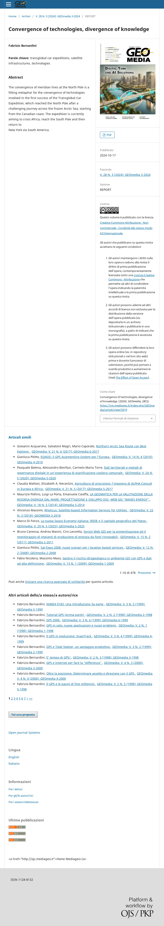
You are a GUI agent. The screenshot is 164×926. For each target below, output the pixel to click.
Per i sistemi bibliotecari (23, 802)
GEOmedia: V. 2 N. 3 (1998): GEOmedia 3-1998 (106, 657)
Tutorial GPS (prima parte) (65, 615)
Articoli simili (20, 437)
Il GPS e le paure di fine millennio (70, 684)
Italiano (14, 763)
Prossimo (144, 573)
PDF (109, 135)
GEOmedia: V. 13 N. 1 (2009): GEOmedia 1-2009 (80, 563)
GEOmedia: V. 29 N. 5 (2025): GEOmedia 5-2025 (51, 526)
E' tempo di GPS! (58, 657)
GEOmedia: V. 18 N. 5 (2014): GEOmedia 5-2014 (51, 505)
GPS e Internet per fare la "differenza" (74, 663)
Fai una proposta (23, 714)
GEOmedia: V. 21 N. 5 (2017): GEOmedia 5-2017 (79, 489)
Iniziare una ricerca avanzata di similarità (55, 582)
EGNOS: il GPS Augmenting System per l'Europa (75, 457)
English (14, 757)
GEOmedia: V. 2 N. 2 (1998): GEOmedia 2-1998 (119, 615)
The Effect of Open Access (132, 377)
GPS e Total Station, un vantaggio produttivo (78, 647)
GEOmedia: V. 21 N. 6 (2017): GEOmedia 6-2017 (65, 451)
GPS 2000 (53, 620)
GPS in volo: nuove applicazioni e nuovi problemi (81, 625)
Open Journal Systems (24, 733)
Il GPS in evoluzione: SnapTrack (69, 636)
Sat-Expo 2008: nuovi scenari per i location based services (82, 547)
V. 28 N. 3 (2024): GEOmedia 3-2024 (58, 16)
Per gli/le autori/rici (21, 796)
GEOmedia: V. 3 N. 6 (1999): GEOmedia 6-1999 (95, 620)
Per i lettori (15, 789)
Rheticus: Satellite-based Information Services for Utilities (86, 510)
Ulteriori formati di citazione (120, 418)
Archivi (26, 16)
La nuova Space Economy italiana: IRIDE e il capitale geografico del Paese (94, 521)
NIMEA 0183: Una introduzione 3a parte (75, 604)
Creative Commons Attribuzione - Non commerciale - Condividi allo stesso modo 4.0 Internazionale (126, 228)
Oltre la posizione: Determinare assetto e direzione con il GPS (90, 673)
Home (12, 16)
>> (30, 698)
